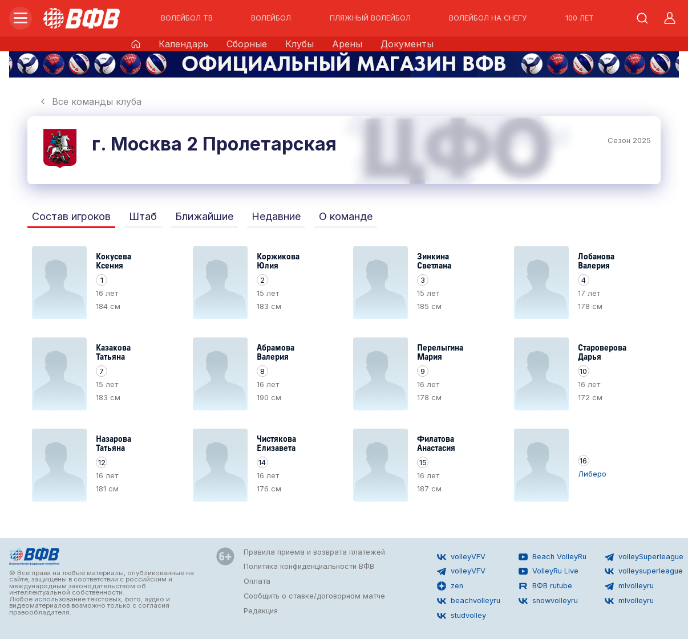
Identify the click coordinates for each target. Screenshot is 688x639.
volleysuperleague (644, 571)
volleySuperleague (644, 556)
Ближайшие (204, 216)
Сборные (246, 44)
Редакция (261, 611)
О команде (346, 216)
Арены (347, 44)
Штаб (143, 216)
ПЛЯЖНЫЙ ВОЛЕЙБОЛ (370, 18)
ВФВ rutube (545, 586)
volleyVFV (461, 556)
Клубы (299, 44)
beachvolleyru (468, 600)
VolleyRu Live (548, 571)
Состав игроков (71, 216)
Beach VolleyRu (552, 556)
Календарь (183, 44)
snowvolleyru (548, 600)
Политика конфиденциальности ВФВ (309, 566)
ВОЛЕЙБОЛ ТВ (187, 18)
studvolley (461, 615)
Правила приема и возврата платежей (314, 552)
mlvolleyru (629, 586)
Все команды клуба (89, 101)
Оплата (257, 581)
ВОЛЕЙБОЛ (271, 18)
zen (450, 586)
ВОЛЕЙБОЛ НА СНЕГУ (488, 18)
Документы (407, 44)
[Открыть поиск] (642, 18)
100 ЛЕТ (579, 18)
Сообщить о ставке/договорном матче (314, 596)
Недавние (276, 216)
